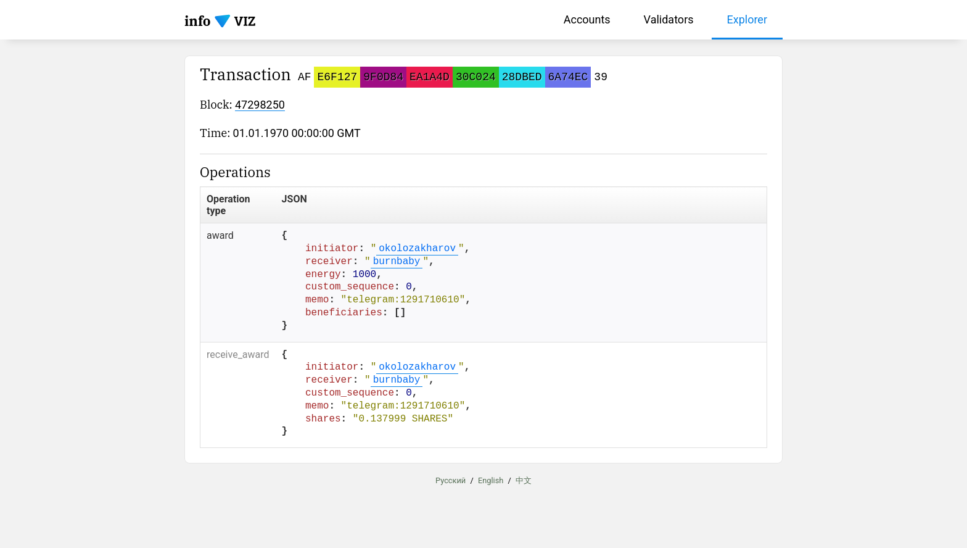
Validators (669, 19)
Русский (450, 480)
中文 (524, 480)
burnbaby (397, 261)
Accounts (587, 19)
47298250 (260, 104)
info (197, 21)
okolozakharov (417, 248)
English (490, 480)
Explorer (747, 19)
